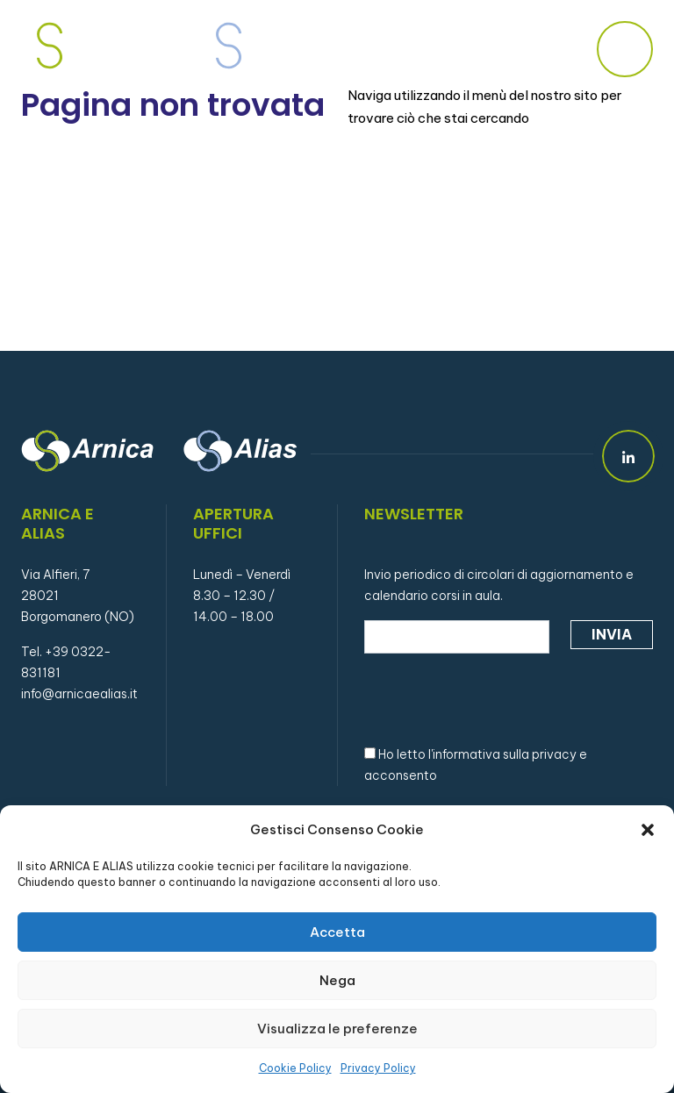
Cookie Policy (295, 1068)
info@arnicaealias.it (79, 694)
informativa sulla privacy (505, 754)
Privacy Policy (378, 1068)
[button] (647, 830)
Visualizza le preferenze (337, 1028)
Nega (337, 980)
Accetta (337, 932)
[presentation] (497, 696)
